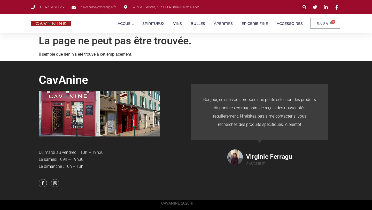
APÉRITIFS (223, 23)
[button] (304, 7)
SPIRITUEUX (153, 23)
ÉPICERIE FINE (255, 23)
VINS (177, 23)
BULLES (198, 23)
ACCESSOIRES (290, 23)
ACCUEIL (126, 23)
